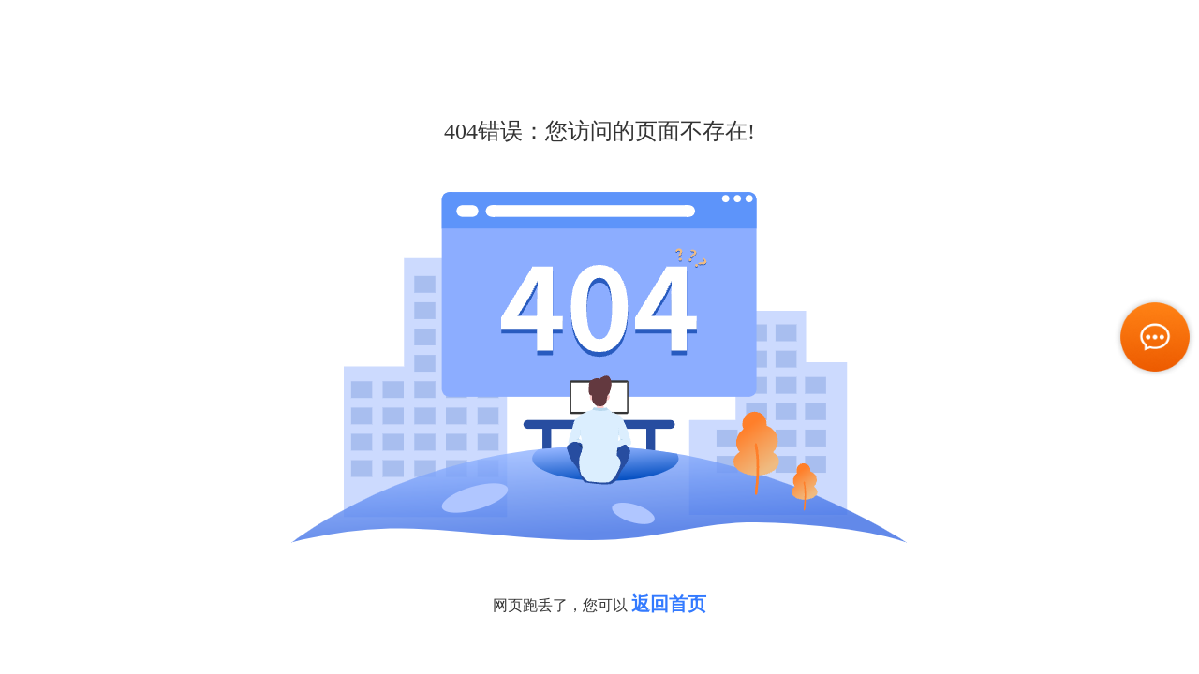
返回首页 (668, 603)
